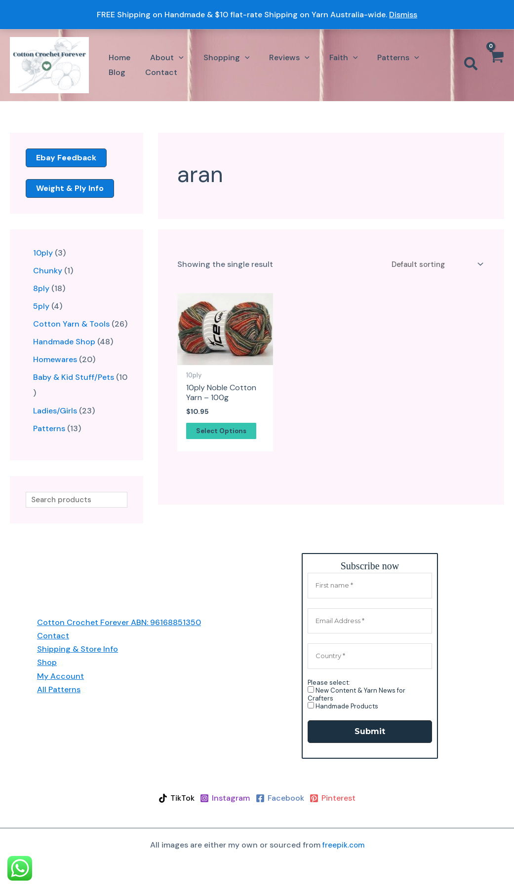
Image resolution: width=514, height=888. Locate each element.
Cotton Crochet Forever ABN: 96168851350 (119, 623)
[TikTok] (166, 798)
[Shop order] (434, 265)
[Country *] (370, 656)
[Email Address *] (370, 621)
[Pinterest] (342, 798)
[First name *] (370, 586)
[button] (161, 57)
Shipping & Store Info (77, 649)
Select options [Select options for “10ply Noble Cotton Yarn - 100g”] (223, 433)
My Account (60, 676)
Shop (47, 663)
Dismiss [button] (403, 14)
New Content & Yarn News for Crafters (356, 695)
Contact (53, 636)
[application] (173, 57)
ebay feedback (66, 157)
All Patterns (58, 690)
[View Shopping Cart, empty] (496, 65)
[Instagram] (222, 798)
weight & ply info (70, 188)
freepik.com (343, 845)
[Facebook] (283, 798)
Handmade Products (343, 707)
